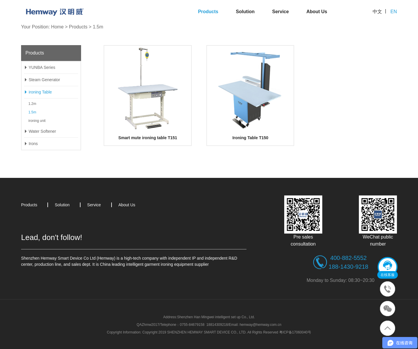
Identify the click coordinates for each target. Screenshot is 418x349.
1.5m (98, 26)
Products (208, 11)
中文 (377, 11)
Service (280, 11)
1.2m (32, 104)
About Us (316, 11)
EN (393, 11)
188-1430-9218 (349, 266)
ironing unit (37, 121)
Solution (245, 11)
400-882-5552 (348, 258)
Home (57, 26)
